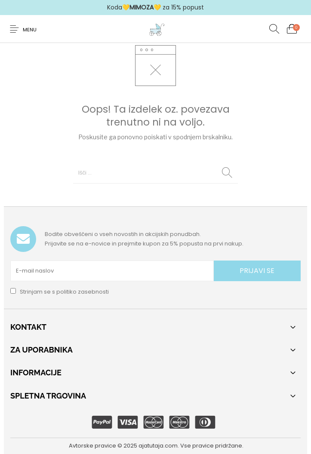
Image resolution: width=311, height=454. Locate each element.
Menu (30, 29)
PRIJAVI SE (257, 271)
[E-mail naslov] (112, 271)
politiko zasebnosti (82, 292)
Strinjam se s (59, 292)
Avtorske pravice (92, 446)
